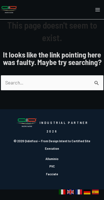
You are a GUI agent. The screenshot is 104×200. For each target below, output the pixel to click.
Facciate (52, 174)
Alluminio (52, 159)
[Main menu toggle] (98, 9)
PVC (52, 166)
